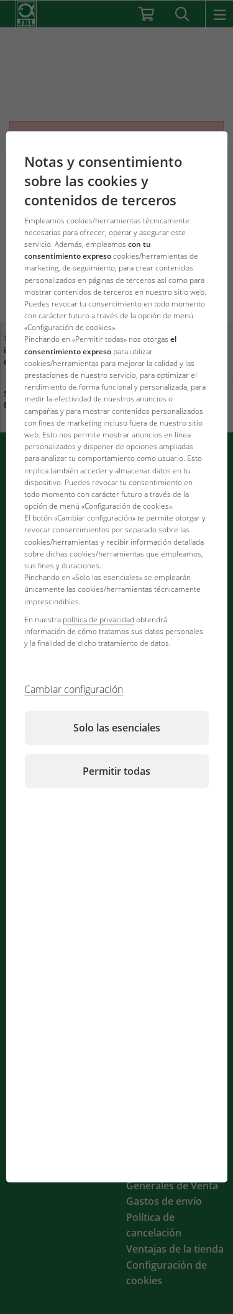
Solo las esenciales (116, 728)
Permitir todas (116, 771)
